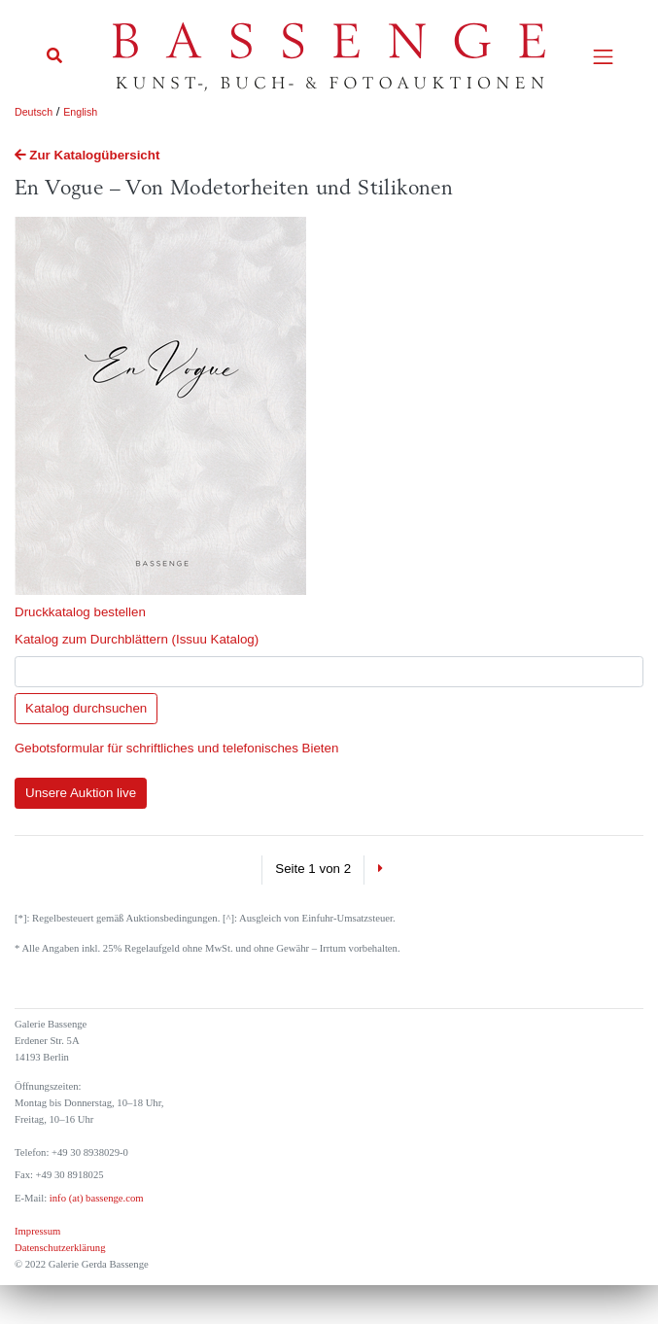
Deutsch (33, 112)
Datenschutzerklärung (60, 1247)
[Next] (380, 870)
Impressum (37, 1231)
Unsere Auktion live (80, 792)
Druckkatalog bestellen (80, 612)
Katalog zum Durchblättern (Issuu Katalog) (137, 639)
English (80, 112)
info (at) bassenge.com (95, 1198)
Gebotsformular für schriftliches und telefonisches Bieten (176, 748)
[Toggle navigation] (603, 57)
